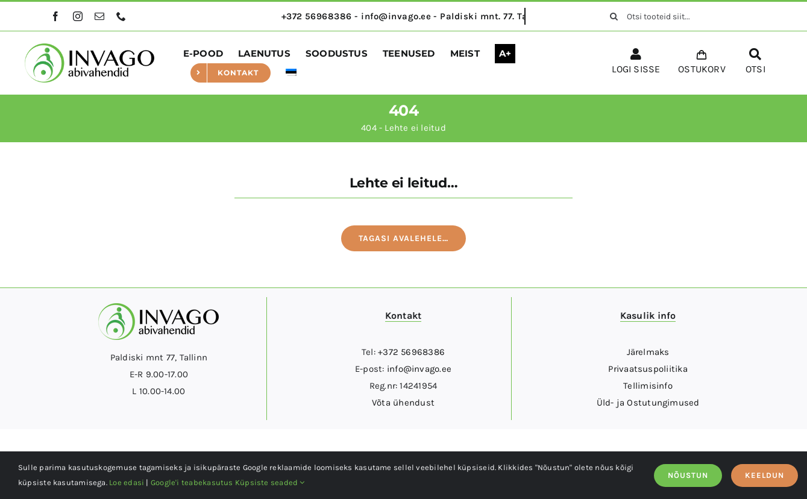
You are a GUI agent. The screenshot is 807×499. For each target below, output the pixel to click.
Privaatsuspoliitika (647, 368)
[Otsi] (613, 16)
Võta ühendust (403, 402)
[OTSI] (755, 63)
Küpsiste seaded (270, 482)
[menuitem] (291, 72)
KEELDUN (764, 475)
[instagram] (78, 16)
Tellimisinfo (648, 385)
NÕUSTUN (688, 475)
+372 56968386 (411, 352)
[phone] (121, 16)
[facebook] (55, 16)
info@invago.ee (419, 368)
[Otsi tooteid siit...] (678, 16)
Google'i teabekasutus (192, 482)
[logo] (89, 47)
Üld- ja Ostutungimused (648, 402)
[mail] (99, 16)
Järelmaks (648, 352)
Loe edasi (126, 482)
